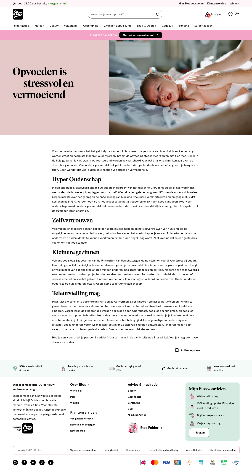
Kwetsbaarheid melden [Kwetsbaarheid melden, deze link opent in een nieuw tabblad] (223, 450)
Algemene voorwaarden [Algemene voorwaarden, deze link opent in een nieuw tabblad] (83, 450)
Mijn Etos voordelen (191, 3)
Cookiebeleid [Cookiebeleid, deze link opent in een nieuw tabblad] (133, 450)
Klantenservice (216, 3)
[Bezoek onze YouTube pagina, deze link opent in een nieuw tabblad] (33, 462)
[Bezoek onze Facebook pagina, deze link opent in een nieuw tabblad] (24, 462)
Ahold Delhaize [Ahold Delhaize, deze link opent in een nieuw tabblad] (194, 450)
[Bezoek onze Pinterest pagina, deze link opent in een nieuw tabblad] (42, 462)
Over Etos (80, 384)
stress (121, 169)
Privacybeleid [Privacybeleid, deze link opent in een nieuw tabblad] (111, 450)
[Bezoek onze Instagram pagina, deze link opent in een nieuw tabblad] (15, 462)
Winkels (235, 3)
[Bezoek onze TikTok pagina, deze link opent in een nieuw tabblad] (51, 462)
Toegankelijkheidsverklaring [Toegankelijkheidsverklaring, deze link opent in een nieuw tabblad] (163, 450)
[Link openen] (201, 462)
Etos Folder (151, 428)
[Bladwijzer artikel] (177, 350)
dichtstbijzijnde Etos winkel (151, 337)
